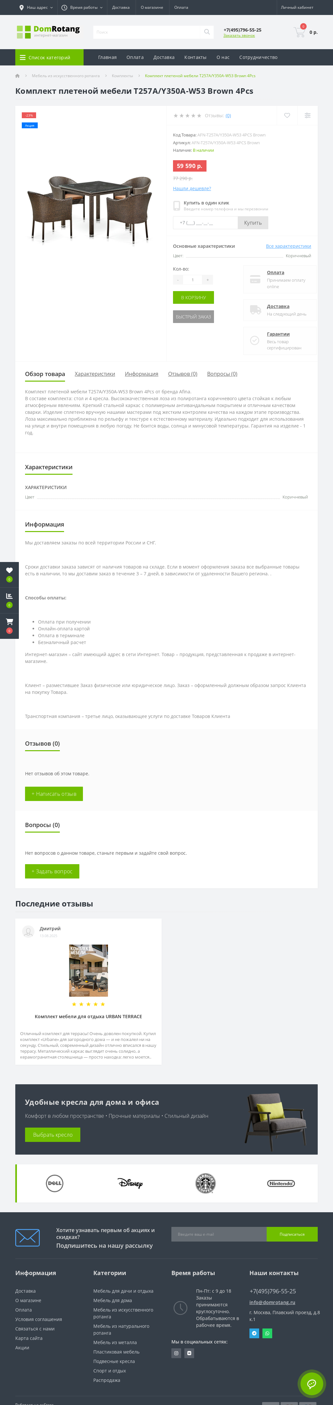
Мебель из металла (115, 1342)
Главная (107, 57)
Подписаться (292, 1234)
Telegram (254, 1333)
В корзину (193, 297)
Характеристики (95, 373)
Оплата (181, 7)
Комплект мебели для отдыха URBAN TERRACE (88, 1016)
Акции (22, 1347)
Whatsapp (267, 1333)
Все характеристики (288, 246)
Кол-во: (181, 269)
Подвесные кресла (114, 1361)
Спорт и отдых (109, 1371)
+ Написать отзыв (54, 793)
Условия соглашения (38, 1319)
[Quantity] (192, 280)
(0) (228, 115)
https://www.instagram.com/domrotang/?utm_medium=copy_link (176, 1353)
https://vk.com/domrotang (189, 1353)
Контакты (195, 57)
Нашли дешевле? (192, 188)
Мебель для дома (112, 1300)
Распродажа (106, 1380)
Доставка (121, 7)
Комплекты (122, 75)
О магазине (152, 7)
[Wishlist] (287, 115)
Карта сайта (29, 1338)
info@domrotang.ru (272, 1302)
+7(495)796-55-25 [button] (273, 1291)
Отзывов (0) (182, 373)
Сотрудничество (258, 57)
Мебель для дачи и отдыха (123, 1291)
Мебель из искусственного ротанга (66, 75)
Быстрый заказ (193, 317)
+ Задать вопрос (52, 871)
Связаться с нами (35, 1329)
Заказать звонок (239, 35)
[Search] (207, 32)
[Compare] (307, 115)
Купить (253, 222)
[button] (9, 626)
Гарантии (272, 334)
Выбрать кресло (53, 1134)
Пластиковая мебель (116, 1352)
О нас (223, 57)
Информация (141, 373)
